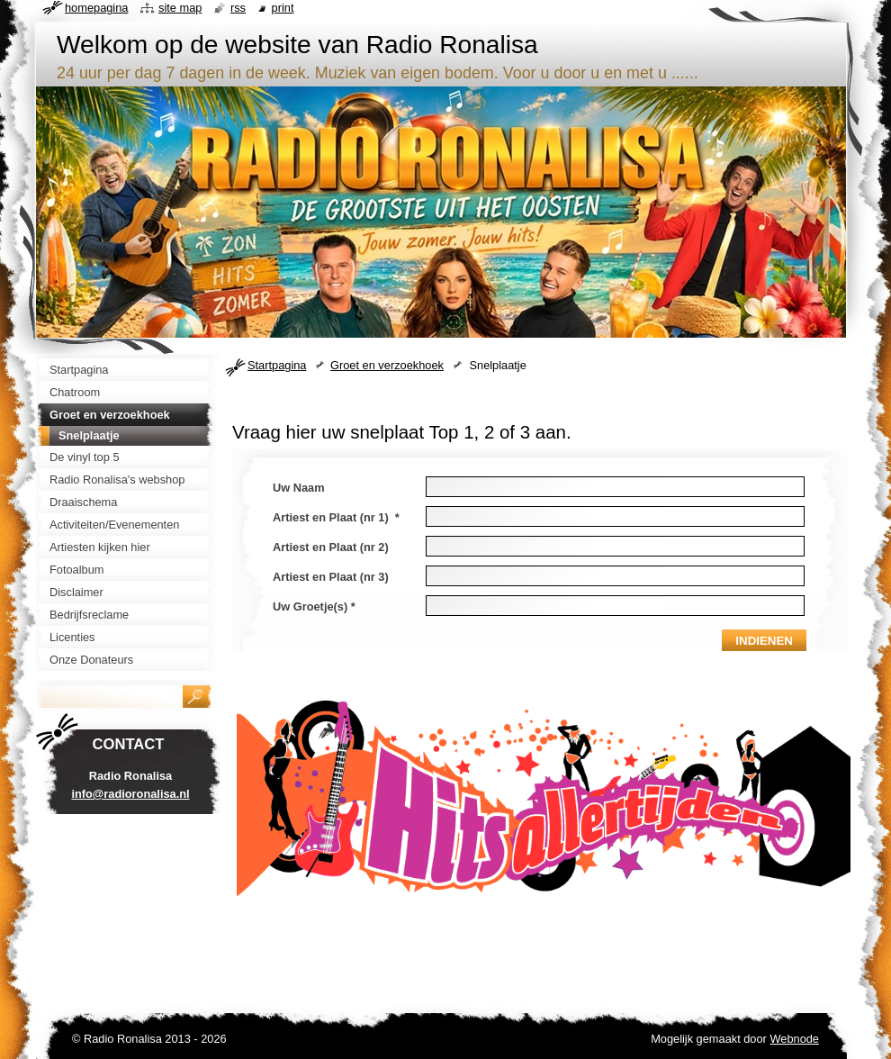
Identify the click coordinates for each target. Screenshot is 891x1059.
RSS (238, 7)
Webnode (794, 1038)
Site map (180, 7)
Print (283, 7)
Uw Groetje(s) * (314, 606)
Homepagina (96, 7)
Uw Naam (299, 487)
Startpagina (277, 365)
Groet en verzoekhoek (387, 365)
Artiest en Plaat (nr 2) (331, 547)
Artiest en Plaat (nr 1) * (336, 517)
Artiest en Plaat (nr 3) (331, 577)
